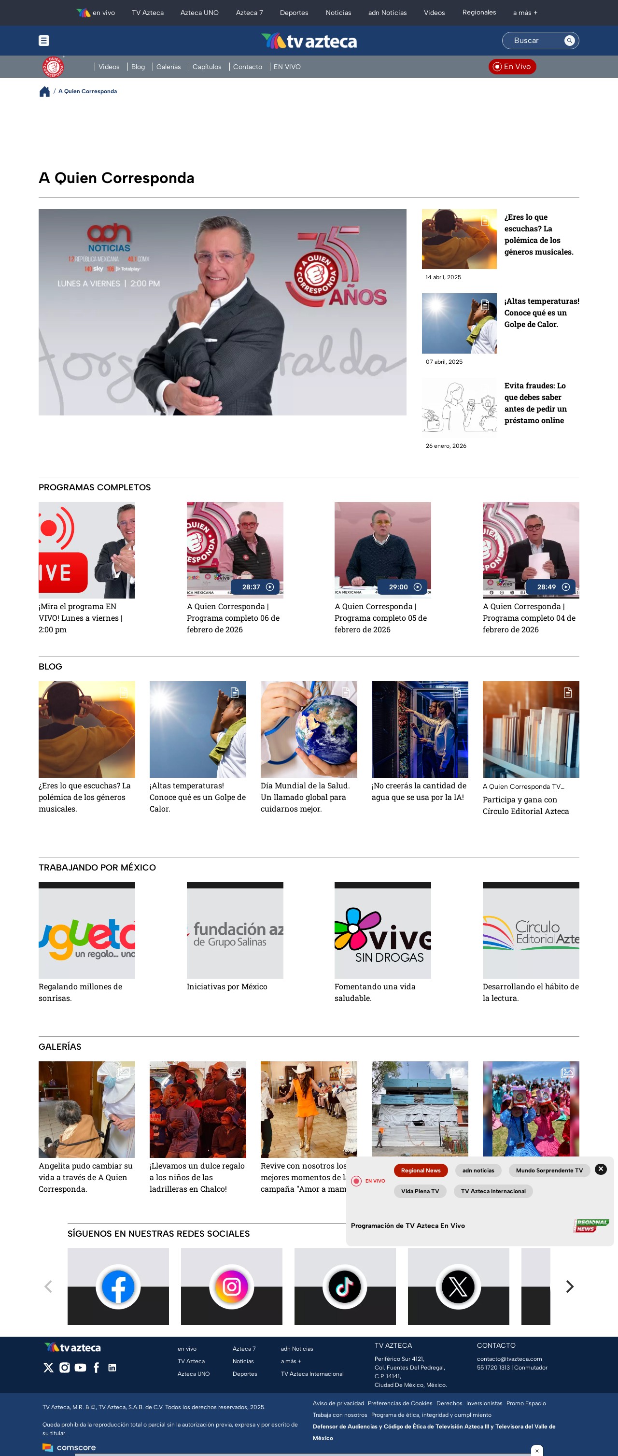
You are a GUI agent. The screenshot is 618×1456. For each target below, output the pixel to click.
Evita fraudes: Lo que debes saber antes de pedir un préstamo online (536, 402)
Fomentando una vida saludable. (375, 992)
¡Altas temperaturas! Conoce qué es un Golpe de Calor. (542, 312)
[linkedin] (112, 1370)
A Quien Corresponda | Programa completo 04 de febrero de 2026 (529, 617)
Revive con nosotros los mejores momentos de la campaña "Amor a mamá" (307, 1177)
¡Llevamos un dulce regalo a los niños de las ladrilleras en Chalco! (197, 1177)
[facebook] (96, 1370)
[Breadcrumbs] (48, 92)
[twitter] (48, 1370)
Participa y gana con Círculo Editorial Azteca (526, 805)
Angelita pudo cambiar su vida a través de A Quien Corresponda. (86, 1177)
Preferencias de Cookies (400, 1403)
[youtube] (80, 1370)
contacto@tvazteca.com (509, 1359)
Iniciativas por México (227, 986)
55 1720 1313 (493, 1367)
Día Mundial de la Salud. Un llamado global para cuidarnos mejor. (305, 797)
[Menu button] (77, 40)
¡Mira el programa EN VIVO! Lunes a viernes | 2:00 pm (81, 617)
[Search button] (569, 40)
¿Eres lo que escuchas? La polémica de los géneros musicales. (539, 234)
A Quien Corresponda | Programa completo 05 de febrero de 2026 (381, 617)
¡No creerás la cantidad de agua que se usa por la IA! (419, 791)
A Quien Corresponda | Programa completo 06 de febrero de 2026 (233, 617)
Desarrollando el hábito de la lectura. (531, 992)
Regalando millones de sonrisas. (80, 992)
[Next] (568, 1287)
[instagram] (64, 1370)
